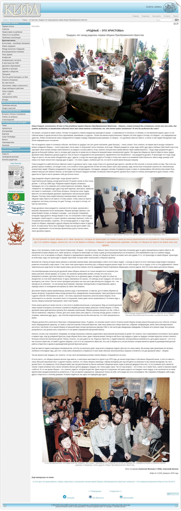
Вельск (5, 140)
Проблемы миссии (9, 105)
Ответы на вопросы (10, 117)
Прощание (6, 74)
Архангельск (7, 128)
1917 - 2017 (6, 94)
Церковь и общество (10, 71)
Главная (135, 16)
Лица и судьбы (8, 91)
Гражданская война (9, 97)
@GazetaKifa (128, 498)
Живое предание (8, 46)
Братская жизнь (15, 20)
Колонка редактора (9, 160)
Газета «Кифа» (154, 7)
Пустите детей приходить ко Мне (15, 77)
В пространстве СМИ (10, 63)
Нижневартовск (8, 142)
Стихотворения (8, 120)
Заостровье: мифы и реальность (15, 86)
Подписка (145, 16)
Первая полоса (8, 26)
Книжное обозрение (10, 80)
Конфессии (6, 57)
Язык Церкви (7, 55)
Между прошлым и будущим (13, 49)
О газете (167, 16)
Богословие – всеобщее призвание (16, 43)
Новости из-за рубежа (10, 35)
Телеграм (70, 498)
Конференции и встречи (11, 60)
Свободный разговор (10, 157)
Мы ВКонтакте (98, 498)
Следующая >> (115, 491)
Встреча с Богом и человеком (13, 114)
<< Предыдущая (95, 491)
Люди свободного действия (13, 88)
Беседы (5, 100)
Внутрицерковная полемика (13, 52)
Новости (5, 154)
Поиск (175, 16)
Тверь (4, 125)
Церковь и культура (10, 69)
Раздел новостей (8, 108)
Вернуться (174, 494)
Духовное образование (11, 66)
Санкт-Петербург (8, 137)
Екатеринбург (7, 131)
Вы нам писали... (8, 83)
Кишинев (5, 145)
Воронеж (5, 134)
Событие (5, 29)
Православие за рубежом (12, 32)
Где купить (156, 16)
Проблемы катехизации (11, 38)
